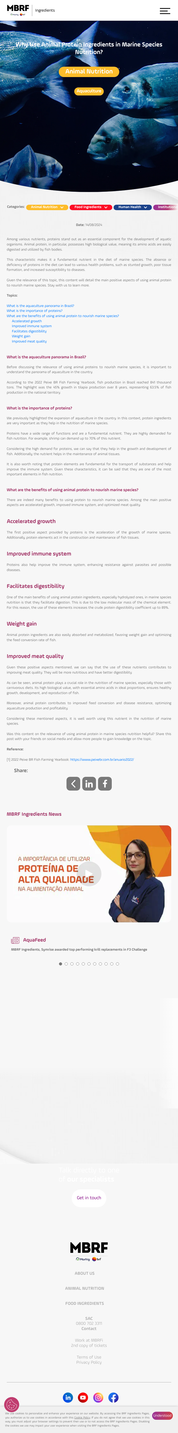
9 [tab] (106, 963)
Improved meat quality (29, 342)
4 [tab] (77, 963)
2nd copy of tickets (89, 1345)
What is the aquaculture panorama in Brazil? (40, 306)
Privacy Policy (89, 1362)
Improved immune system (32, 326)
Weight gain (21, 336)
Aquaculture (89, 91)
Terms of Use (89, 1357)
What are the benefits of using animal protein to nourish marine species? (63, 316)
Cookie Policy (82, 1417)
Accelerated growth (27, 321)
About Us (85, 1274)
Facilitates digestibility (29, 331)
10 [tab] (111, 963)
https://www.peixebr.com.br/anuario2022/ (102, 760)
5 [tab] (83, 963)
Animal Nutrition (89, 71)
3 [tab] (71, 963)
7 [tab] (94, 963)
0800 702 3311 (89, 1323)
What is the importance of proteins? (34, 311)
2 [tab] (66, 963)
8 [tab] (100, 963)
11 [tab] (117, 963)
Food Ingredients (85, 1304)
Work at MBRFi (89, 1340)
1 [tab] (60, 963)
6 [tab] (89, 963)
